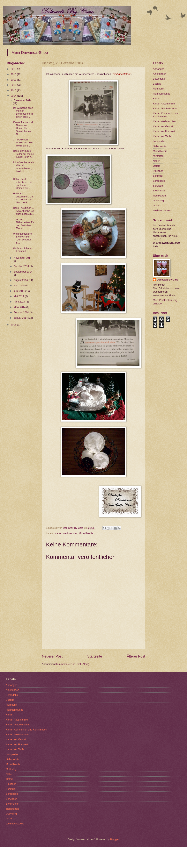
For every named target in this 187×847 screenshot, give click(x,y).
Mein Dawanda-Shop (29, 52)
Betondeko (159, 78)
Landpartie (159, 141)
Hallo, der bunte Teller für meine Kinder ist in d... (23, 153)
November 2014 (23, 257)
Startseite (94, 656)
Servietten (158, 185)
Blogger (114, 839)
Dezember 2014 (23, 100)
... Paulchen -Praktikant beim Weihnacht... (23, 142)
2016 (14, 84)
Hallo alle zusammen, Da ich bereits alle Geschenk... (23, 198)
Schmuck (158, 175)
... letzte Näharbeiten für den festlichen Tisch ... (23, 224)
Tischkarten (159, 195)
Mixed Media (86, 533)
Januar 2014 (21, 317)
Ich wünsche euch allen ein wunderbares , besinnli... (23, 167)
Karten (156, 98)
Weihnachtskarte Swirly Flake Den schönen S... (22, 238)
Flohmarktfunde (161, 93)
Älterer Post (136, 656)
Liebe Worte (159, 146)
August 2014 (21, 280)
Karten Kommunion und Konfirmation (166, 115)
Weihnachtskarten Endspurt (23, 250)
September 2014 (23, 271)
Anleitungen (159, 73)
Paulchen (158, 170)
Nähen (156, 161)
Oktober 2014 (22, 266)
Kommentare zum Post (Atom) (72, 664)
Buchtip (157, 83)
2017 (14, 79)
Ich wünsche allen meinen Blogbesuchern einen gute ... (23, 112)
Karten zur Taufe (162, 136)
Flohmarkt (158, 88)
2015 (14, 90)
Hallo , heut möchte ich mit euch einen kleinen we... (22, 183)
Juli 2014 (19, 285)
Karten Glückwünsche (165, 108)
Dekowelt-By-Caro (167, 279)
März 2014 (20, 307)
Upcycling (158, 200)
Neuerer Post (52, 656)
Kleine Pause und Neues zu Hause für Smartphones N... (23, 128)
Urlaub (156, 205)
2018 (14, 74)
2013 (14, 324)
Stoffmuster (159, 190)
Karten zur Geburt (163, 126)
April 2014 (20, 301)
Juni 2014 (19, 290)
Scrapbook (159, 180)
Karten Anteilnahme (164, 103)
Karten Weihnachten (66, 533)
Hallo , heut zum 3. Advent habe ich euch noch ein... (23, 210)
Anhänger (158, 69)
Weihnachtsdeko (162, 210)
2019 (14, 69)
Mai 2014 (19, 296)
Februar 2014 (21, 312)
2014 (14, 95)
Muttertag (158, 155)
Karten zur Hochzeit (164, 131)
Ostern (157, 165)
